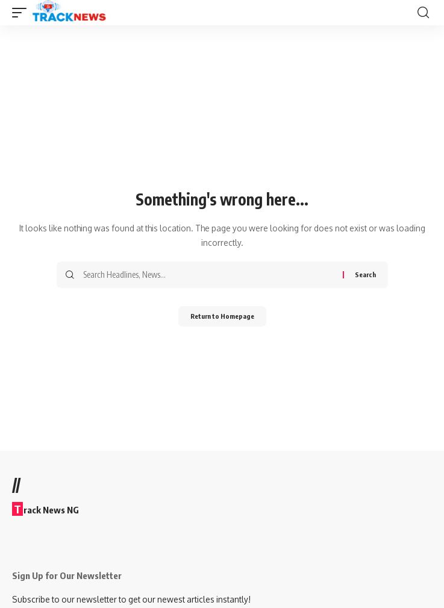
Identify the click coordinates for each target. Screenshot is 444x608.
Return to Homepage (222, 316)
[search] (423, 12)
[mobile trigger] (22, 12)
